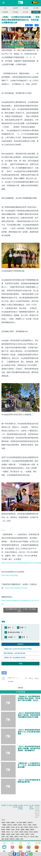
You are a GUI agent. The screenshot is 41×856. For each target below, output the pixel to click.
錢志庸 (35, 832)
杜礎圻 (3, 836)
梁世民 (20, 825)
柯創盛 (8, 834)
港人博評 (35, 12)
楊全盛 (26, 832)
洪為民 (16, 832)
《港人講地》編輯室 (21, 822)
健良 (7, 836)
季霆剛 (8, 829)
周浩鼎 (31, 827)
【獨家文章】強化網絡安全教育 (14, 657)
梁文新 (32, 836)
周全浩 (8, 832)
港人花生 (25, 12)
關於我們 (37, 805)
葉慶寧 (27, 829)
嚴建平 (27, 834)
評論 (4, 673)
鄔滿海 (3, 829)
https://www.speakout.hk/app (16, 588)
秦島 (22, 827)
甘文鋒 (32, 834)
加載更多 (20, 687)
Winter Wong (23, 836)
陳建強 (32, 829)
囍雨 (22, 839)
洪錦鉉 (13, 834)
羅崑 (37, 836)
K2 (28, 836)
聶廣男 (11, 836)
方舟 (12, 832)
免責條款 (37, 809)
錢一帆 (17, 827)
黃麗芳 (22, 834)
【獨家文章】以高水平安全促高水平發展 (17, 649)
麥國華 (8, 827)
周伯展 (17, 829)
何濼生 (29, 825)
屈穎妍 (3, 822)
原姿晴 (34, 825)
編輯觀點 (20, 807)
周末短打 (9, 825)
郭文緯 (13, 827)
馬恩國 (3, 832)
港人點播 (25, 8)
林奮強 (17, 839)
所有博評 (31, 809)
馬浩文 (25, 825)
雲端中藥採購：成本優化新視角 (14, 653)
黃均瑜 (31, 832)
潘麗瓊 (22, 829)
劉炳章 (15, 825)
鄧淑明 (21, 832)
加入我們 (37, 812)
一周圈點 (3, 825)
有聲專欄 (5, 12)
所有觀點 (20, 809)
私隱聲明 (37, 807)
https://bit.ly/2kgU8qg (9, 575)
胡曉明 (26, 827)
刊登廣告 (37, 815)
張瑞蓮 (8, 822)
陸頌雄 (17, 834)
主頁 (5, 8)
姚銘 (2, 839)
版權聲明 (37, 810)
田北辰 (35, 827)
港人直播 (35, 8)
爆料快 (36, 817)
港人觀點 (15, 12)
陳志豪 (7, 839)
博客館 (31, 807)
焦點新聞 (15, 8)
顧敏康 (13, 822)
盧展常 (16, 836)
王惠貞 (13, 829)
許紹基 (3, 827)
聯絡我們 (37, 814)
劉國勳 (3, 834)
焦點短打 (30, 822)
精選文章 (12, 839)
